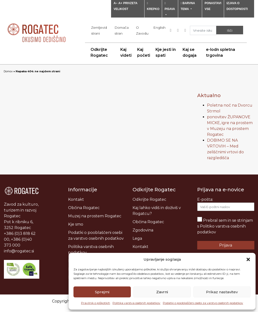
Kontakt (76, 199)
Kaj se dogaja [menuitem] (189, 52)
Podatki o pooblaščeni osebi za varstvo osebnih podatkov (203, 303)
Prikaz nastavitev (222, 292)
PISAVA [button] (170, 6)
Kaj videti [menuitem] (126, 52)
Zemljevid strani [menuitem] (99, 30)
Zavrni (162, 292)
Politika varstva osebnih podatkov (136, 303)
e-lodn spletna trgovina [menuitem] (220, 52)
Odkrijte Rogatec (149, 199)
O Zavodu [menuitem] (142, 30)
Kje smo (75, 224)
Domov (8, 71)
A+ (120, 3)
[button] (248, 259)
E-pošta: (225, 204)
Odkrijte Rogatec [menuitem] (99, 52)
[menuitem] (159, 27)
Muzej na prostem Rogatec (94, 216)
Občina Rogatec (84, 207)
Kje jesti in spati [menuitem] (165, 52)
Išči (229, 30)
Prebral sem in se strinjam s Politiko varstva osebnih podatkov (225, 226)
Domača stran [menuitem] (121, 30)
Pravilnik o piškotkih (95, 303)
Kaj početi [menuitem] (143, 52)
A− (115, 3)
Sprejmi (102, 292)
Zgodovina (143, 230)
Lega (137, 238)
